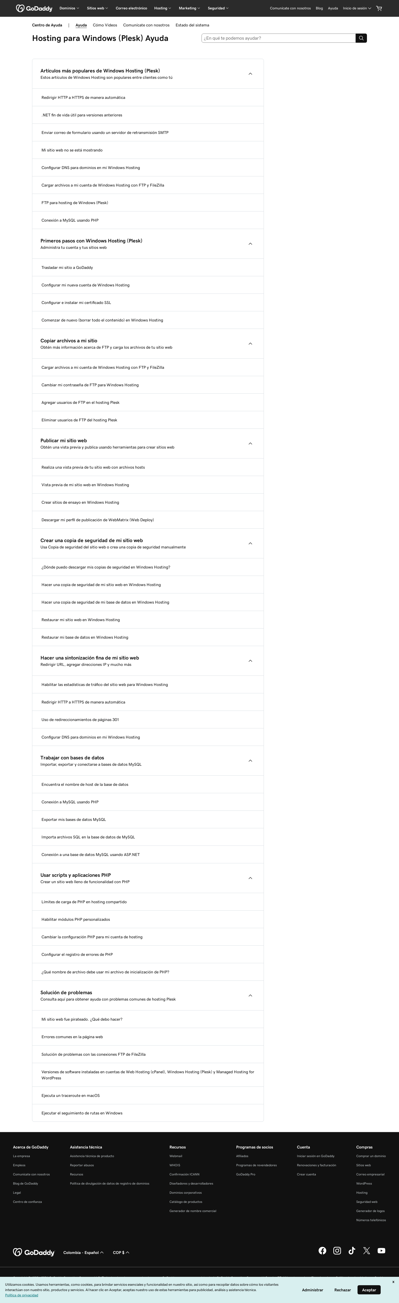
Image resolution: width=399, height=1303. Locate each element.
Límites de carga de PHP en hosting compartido (84, 902)
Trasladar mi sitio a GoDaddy (67, 267)
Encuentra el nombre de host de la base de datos (84, 784)
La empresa (21, 1156)
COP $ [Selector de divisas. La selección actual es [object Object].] (122, 1252)
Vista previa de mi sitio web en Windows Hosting (85, 485)
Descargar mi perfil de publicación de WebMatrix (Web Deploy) (97, 520)
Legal (17, 1192)
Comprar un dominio (371, 1156)
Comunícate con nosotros (146, 25)
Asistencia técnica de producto (92, 1156)
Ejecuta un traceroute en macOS (70, 1095)
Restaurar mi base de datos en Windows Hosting (84, 637)
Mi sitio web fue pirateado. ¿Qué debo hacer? (81, 1019)
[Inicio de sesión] (357, 8)
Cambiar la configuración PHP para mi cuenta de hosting (91, 937)
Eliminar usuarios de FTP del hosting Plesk (79, 420)
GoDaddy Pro (245, 1174)
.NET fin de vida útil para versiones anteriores (81, 115)
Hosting (361, 1192)
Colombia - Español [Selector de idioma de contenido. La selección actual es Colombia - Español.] (84, 1252)
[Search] (361, 38)
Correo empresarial (370, 1174)
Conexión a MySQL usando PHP (69, 220)
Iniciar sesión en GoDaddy (315, 1156)
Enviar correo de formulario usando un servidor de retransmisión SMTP (104, 132)
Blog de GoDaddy (25, 1183)
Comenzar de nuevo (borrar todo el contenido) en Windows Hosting (102, 320)
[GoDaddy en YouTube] (381, 1254)
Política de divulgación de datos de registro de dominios (109, 1183)
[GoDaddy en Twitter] (366, 1254)
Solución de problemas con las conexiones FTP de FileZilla (93, 1054)
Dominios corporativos (185, 1192)
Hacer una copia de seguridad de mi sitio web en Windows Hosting (101, 584)
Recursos (76, 1174)
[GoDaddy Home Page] (34, 1252)
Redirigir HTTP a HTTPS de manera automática (83, 97)
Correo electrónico (131, 8)
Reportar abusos (82, 1165)
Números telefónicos (371, 1220)
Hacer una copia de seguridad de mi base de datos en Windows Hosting (105, 602)
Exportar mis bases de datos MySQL (73, 819)
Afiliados (242, 1156)
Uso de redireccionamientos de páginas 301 (80, 719)
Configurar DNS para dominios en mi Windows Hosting (90, 167)
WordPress (364, 1183)
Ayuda (81, 25)
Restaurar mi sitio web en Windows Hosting (80, 620)
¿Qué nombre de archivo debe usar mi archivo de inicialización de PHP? (105, 972)
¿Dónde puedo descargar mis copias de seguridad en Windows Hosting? (105, 567)
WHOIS (174, 1165)
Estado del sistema (192, 25)
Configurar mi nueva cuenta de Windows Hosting (85, 285)
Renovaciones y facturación (316, 1165)
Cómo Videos (105, 25)
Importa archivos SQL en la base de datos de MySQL (88, 837)
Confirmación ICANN (184, 1174)
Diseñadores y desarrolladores (191, 1183)
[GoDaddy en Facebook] (322, 1254)
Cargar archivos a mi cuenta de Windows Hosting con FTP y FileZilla (102, 185)
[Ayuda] (333, 8)
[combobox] (279, 38)
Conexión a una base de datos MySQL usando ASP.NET (90, 854)
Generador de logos (370, 1211)
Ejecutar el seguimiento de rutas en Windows (81, 1113)
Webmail (175, 1156)
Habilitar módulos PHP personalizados (75, 919)
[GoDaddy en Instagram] (337, 1254)
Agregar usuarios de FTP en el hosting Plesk (80, 402)
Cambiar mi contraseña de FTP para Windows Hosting (90, 385)
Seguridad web (366, 1201)
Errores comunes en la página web (72, 1037)
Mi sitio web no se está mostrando (72, 150)
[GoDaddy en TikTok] (352, 1254)
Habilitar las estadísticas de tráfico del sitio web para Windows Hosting (104, 684)
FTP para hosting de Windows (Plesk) (74, 203)
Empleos (19, 1165)
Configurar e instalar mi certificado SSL (76, 302)
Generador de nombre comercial (192, 1211)
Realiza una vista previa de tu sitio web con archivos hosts (93, 467)
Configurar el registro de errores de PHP (77, 954)
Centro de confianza (27, 1201)
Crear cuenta (306, 1174)
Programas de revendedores (256, 1165)
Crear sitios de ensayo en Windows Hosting (80, 502)
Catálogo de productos (185, 1201)
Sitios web (363, 1165)
